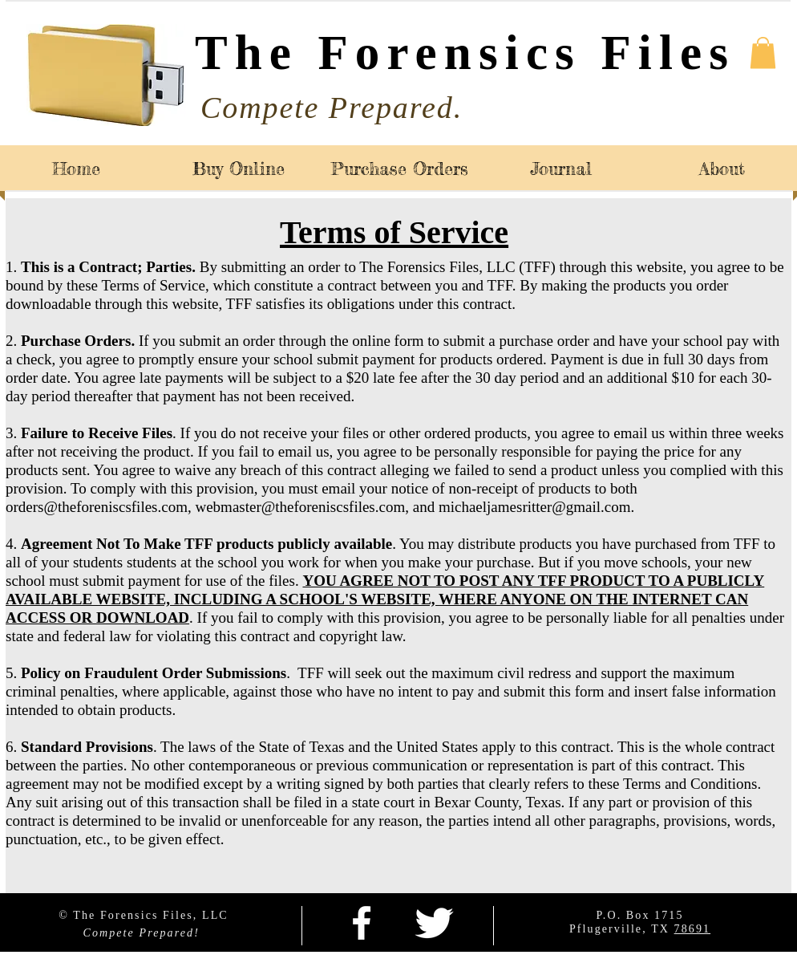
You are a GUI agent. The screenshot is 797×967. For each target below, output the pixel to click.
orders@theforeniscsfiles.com (97, 506)
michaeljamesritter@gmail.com (535, 506)
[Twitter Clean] (433, 922)
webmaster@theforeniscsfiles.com (300, 506)
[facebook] (361, 922)
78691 (692, 929)
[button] (763, 52)
